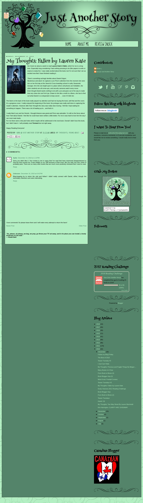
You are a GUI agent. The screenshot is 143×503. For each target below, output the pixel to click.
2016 (98, 331)
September (102, 418)
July (100, 424)
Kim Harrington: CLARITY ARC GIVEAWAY (113, 408)
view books (124, 291)
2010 (98, 350)
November (102, 412)
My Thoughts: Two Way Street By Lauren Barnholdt (115, 405)
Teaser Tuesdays (104, 399)
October (101, 415)
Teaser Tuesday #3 (104, 361)
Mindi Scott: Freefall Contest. (108, 380)
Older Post (82, 226)
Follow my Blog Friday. (105, 355)
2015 (98, 334)
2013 (98, 340)
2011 (98, 347)
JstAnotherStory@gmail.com (118, 133)
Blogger (120, 304)
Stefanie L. (98, 68)
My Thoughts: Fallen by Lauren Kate (110, 386)
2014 (98, 337)
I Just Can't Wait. (103, 365)
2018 (98, 325)
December (102, 353)
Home (68, 44)
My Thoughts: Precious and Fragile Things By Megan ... (117, 368)
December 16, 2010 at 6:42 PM (31, 173)
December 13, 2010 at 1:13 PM (28, 158)
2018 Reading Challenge (111, 274)
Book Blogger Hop (104, 393)
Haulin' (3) (101, 402)
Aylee (15, 158)
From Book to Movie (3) (106, 374)
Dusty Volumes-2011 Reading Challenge (112, 389)
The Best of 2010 (104, 358)
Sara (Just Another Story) (112, 278)
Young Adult (74, 133)
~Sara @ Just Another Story (28, 133)
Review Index (103, 44)
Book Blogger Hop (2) (105, 377)
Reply (15, 167)
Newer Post (10, 226)
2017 (98, 328)
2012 (98, 343)
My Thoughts (62, 133)
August (100, 421)
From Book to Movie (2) (106, 396)
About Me (83, 44)
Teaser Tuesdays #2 (105, 383)
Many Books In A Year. (105, 371)
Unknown (16, 173)
